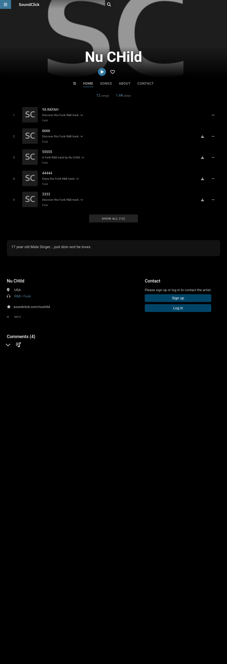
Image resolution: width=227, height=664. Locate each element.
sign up (24, 423)
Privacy (105, 638)
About (125, 84)
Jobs (61, 638)
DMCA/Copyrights (82, 638)
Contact (145, 84)
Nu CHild (15, 275)
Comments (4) (21, 331)
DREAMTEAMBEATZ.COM (171, 569)
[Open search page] (222, 4)
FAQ (19, 638)
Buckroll (59, 569)
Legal (119, 638)
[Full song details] (215, 115)
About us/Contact (39, 638)
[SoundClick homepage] (29, 4)
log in (40, 423)
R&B (17, 291)
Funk (44, 120)
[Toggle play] (13, 115)
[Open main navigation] (5, 4)
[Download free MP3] (204, 135)
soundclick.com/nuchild (32, 302)
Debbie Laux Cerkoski (96, 569)
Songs (106, 84)
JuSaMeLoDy (132, 569)
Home (88, 84)
